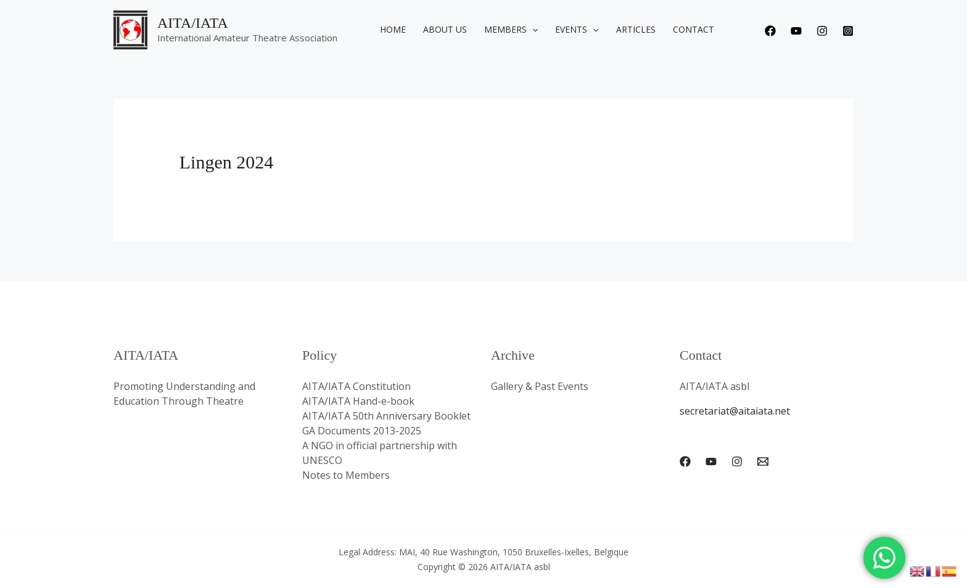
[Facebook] (770, 30)
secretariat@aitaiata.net (735, 411)
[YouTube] (711, 461)
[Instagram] (822, 30)
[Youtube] (796, 30)
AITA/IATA (192, 23)
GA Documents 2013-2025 (361, 430)
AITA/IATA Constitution (356, 386)
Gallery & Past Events (539, 386)
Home (393, 29)
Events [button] (576, 29)
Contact (693, 29)
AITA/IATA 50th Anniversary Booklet (386, 416)
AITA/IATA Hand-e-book (358, 401)
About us (445, 29)
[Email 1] (762, 461)
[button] (532, 29)
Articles (636, 29)
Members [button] (511, 29)
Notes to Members (346, 475)
